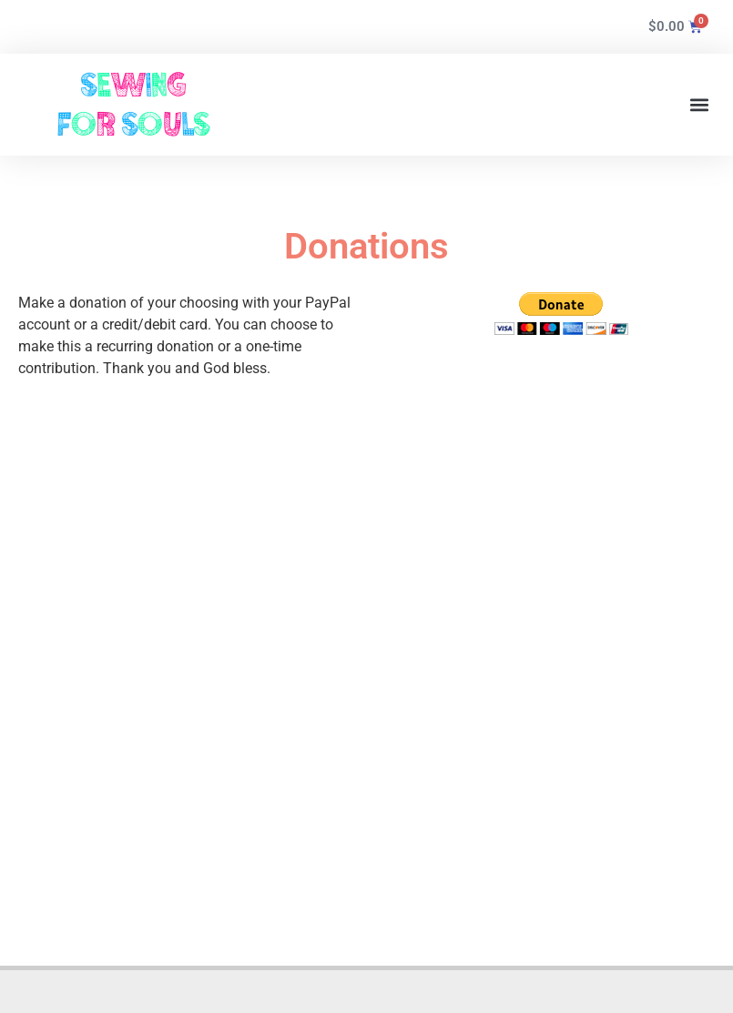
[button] (700, 105)
